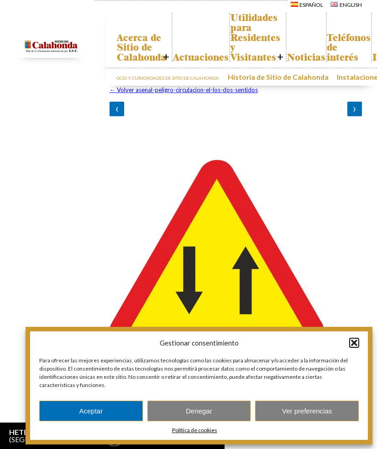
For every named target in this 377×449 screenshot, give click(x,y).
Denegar (199, 411)
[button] (354, 342)
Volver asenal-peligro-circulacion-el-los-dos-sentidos (184, 89)
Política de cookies (194, 430)
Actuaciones (213, 57)
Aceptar (91, 411)
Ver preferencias (307, 411)
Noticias (336, 57)
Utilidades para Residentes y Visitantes (276, 37)
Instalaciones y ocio (342, 75)
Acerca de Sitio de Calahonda (145, 47)
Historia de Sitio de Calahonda (266, 75)
